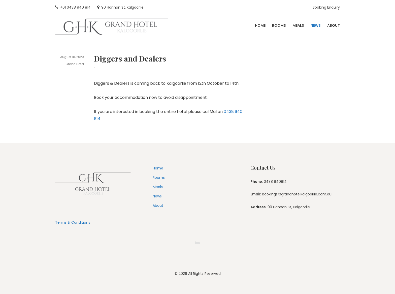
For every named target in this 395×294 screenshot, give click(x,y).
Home (158, 168)
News (157, 196)
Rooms (159, 177)
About (158, 205)
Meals (158, 186)
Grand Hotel (74, 64)
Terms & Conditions (72, 222)
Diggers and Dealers (130, 58)
